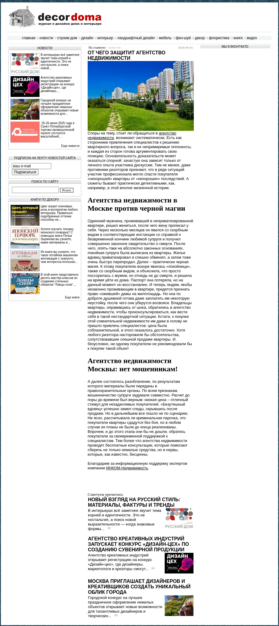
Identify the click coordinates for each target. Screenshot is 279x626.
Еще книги (72, 297)
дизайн (87, 38)
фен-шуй (183, 38)
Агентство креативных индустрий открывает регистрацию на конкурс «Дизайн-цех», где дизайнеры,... (58, 84)
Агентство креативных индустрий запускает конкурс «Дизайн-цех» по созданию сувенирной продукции (138, 544)
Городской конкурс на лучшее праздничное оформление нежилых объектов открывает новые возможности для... (60, 107)
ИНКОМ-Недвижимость (127, 468)
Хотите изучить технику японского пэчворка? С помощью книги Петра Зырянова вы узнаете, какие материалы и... (57, 235)
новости (46, 38)
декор (200, 38)
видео (252, 38)
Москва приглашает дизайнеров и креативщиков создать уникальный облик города (139, 587)
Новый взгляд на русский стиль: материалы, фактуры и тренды (134, 502)
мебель (165, 38)
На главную (97, 47)
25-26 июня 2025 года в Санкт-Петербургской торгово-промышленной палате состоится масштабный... (57, 129)
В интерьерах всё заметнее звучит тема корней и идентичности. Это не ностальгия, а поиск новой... (60, 61)
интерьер (105, 38)
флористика (219, 38)
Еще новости (70, 146)
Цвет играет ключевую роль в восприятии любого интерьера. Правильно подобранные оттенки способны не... (59, 213)
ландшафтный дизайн (136, 38)
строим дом (67, 38)
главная (28, 38)
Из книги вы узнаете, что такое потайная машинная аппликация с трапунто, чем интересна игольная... (59, 257)
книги (238, 38)
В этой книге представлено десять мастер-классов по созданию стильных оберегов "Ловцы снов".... (60, 279)
